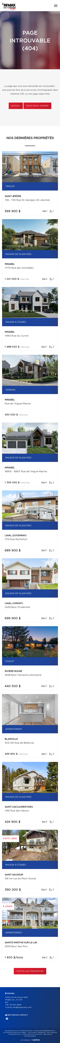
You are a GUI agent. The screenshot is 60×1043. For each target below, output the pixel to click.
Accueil (15, 106)
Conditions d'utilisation (32, 1034)
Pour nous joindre (37, 106)
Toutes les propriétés (30, 971)
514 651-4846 (15, 1005)
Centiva (35, 1040)
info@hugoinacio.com (22, 1007)
